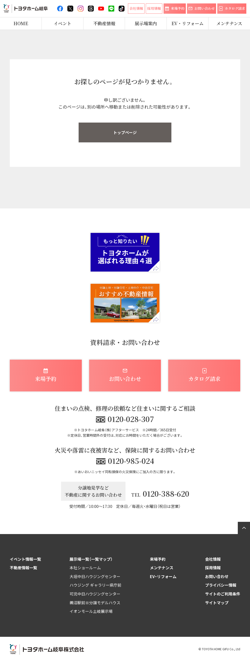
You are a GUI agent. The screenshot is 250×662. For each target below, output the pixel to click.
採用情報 (213, 568)
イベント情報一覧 (25, 559)
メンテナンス (229, 23)
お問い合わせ (217, 576)
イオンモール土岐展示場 (91, 611)
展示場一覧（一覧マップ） (91, 559)
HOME (20, 23)
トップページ (125, 132)
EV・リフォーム (187, 23)
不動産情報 (104, 23)
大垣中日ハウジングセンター (95, 576)
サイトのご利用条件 (222, 594)
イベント (62, 23)
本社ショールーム (85, 568)
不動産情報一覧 (23, 568)
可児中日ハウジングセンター (95, 594)
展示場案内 (146, 23)
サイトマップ (217, 602)
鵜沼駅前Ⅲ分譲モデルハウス (95, 602)
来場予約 (158, 559)
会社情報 (213, 559)
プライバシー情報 (220, 585)
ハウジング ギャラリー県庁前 (95, 585)
